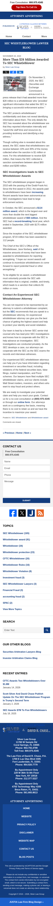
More (44, 36)
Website (26, 816)
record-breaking (23, 221)
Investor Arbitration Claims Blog (20, 658)
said (35, 249)
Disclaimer (27, 832)
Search (47, 630)
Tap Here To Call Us (26, 7)
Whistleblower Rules (16, 565)
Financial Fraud (13, 590)
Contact (26, 36)
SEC (12, 311)
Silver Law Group (37, 894)
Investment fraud (13, 577)
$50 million (32, 218)
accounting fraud (14, 596)
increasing (37, 192)
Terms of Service (31, 868)
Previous (8, 433)
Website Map (26, 841)
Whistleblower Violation (17, 571)
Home (9, 36)
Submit (26, 500)
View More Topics (12, 609)
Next (27, 433)
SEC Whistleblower (19, 418)
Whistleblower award (39, 418)
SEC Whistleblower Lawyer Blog (26, 26)
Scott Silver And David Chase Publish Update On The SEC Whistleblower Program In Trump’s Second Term (26, 697)
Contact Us (26, 849)
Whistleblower (13, 546)
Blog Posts (26, 857)
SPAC (7, 603)
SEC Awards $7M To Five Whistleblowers (25, 710)
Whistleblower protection (18, 552)
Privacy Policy (26, 824)
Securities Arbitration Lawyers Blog (22, 652)
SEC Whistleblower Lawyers (19, 584)
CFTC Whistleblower (16, 558)
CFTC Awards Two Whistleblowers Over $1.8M (24, 682)
